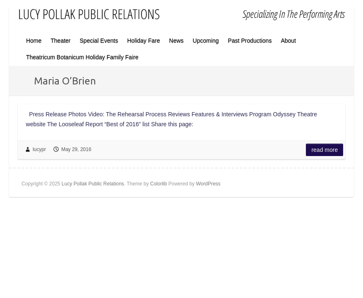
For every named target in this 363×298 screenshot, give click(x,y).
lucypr (39, 149)
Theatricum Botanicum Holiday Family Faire (82, 57)
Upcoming (206, 40)
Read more (324, 150)
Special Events (99, 40)
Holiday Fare (143, 40)
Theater (60, 40)
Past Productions (250, 40)
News (176, 40)
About (288, 40)
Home (33, 40)
